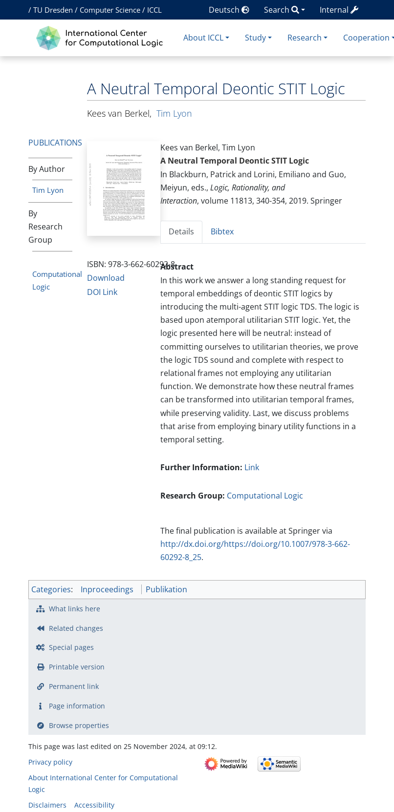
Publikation (166, 589)
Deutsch (229, 9)
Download (106, 277)
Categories (51, 589)
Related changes (76, 628)
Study (255, 37)
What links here (74, 608)
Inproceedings (107, 589)
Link (251, 467)
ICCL (154, 10)
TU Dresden (53, 10)
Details (181, 231)
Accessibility (94, 805)
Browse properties (79, 725)
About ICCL (203, 37)
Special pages (71, 647)
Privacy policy (50, 762)
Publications (55, 142)
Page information (77, 705)
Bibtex (222, 231)
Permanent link (74, 686)
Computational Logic (265, 495)
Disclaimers (47, 805)
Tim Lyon (48, 190)
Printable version (77, 666)
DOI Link (102, 292)
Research (304, 37)
